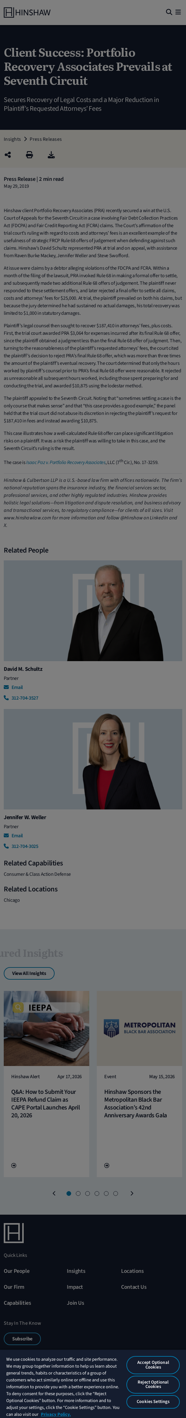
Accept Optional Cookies (153, 1364)
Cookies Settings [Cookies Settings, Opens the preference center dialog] (153, 1401)
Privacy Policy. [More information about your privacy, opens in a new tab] (56, 1414)
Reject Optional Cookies (153, 1384)
